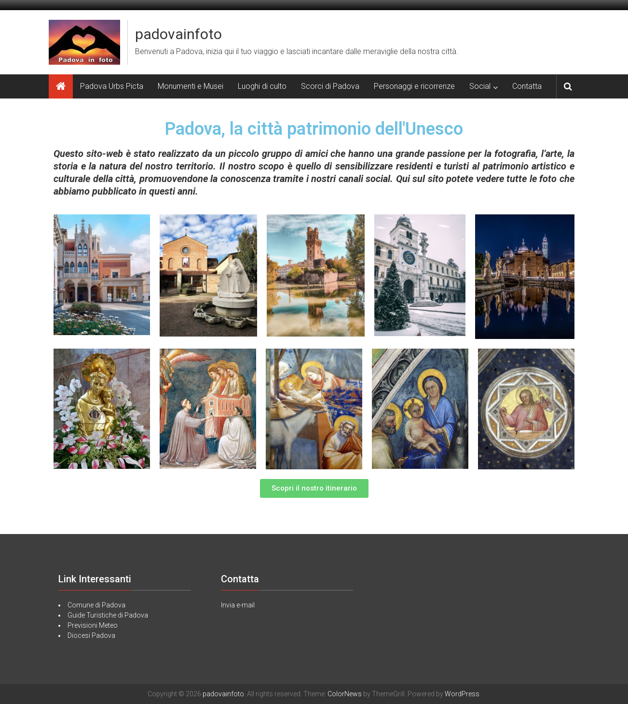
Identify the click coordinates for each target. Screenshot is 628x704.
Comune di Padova (96, 605)
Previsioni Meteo (93, 625)
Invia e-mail (238, 605)
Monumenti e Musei (190, 86)
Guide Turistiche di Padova (108, 615)
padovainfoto (178, 34)
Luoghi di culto (262, 86)
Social (480, 86)
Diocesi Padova (91, 635)
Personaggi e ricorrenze (414, 86)
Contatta (527, 86)
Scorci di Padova (330, 86)
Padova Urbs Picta (111, 86)
